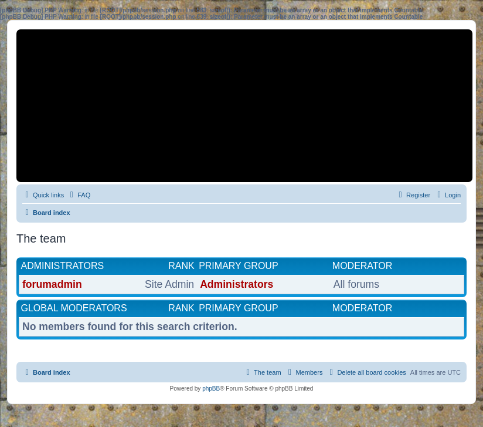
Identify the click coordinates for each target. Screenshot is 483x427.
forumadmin (52, 284)
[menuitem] (78, 195)
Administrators (62, 266)
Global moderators (74, 308)
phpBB (211, 388)
